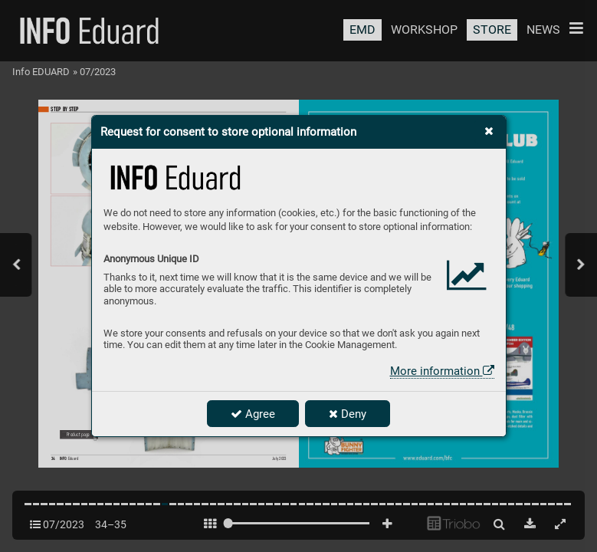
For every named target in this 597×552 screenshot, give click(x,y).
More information (442, 371)
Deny (347, 414)
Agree (253, 414)
